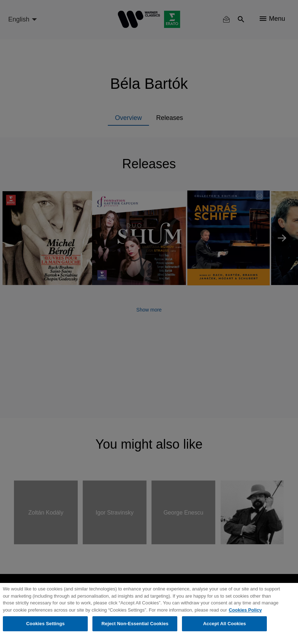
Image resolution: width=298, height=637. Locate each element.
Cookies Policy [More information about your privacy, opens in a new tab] (245, 610)
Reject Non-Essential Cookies (134, 623)
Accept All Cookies (224, 623)
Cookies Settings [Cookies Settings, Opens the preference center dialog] (45, 623)
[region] (149, 610)
